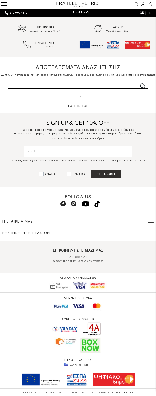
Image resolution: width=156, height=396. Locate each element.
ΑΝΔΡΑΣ (51, 174)
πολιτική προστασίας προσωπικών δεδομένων (98, 160)
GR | (144, 13)
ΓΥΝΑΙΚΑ (79, 174)
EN (150, 13)
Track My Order (84, 12)
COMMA (91, 392)
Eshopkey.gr (124, 392)
